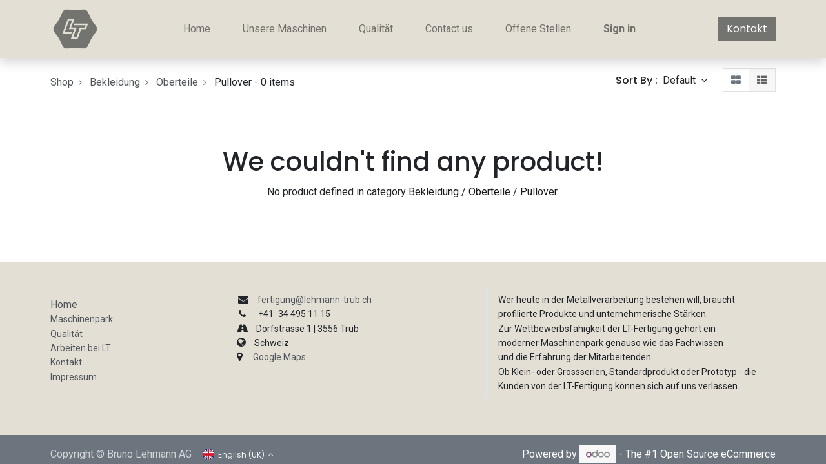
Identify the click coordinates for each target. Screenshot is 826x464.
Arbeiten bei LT (80, 348)
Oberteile (177, 82)
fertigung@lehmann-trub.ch (314, 300)
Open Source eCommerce (718, 454)
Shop (62, 82)
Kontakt (747, 28)
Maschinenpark (81, 319)
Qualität (66, 334)
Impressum (73, 377)
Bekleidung (115, 82)
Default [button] (680, 80)
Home (63, 304)
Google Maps (279, 357)
